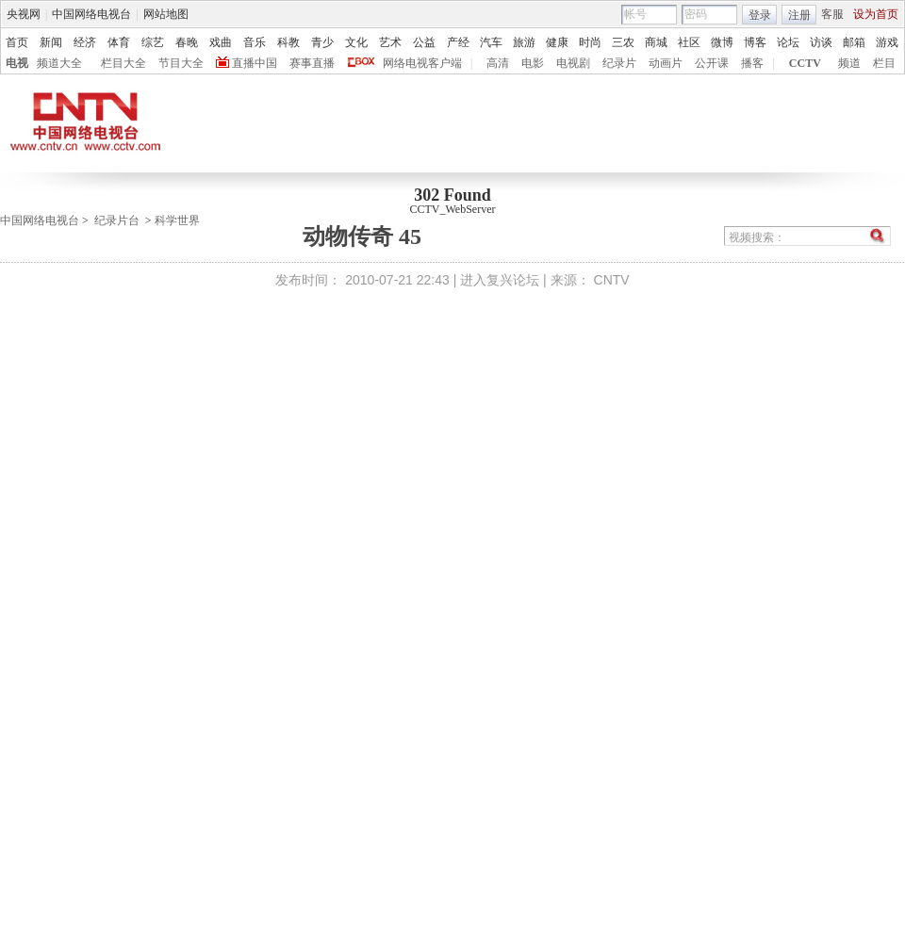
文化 (356, 42)
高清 (497, 63)
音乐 (254, 42)
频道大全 (59, 63)
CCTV (805, 63)
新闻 (51, 42)
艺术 (390, 42)
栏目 (884, 63)
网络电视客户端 (422, 63)
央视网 (24, 14)
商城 (656, 42)
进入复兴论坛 (499, 279)
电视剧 (573, 63)
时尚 (590, 42)
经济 (85, 42)
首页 (17, 42)
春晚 (186, 42)
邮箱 (854, 42)
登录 (760, 15)
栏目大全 (123, 63)
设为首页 (875, 14)
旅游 (524, 42)
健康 (557, 42)
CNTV (612, 279)
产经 (458, 42)
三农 (623, 42)
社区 (689, 42)
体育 (118, 42)
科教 (288, 42)
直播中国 (254, 63)
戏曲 (220, 42)
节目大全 (181, 63)
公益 (424, 42)
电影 (532, 63)
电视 (17, 63)
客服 (832, 14)
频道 (849, 63)
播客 (752, 63)
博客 (755, 42)
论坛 (788, 42)
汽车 (491, 42)
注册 (799, 15)
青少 (322, 42)
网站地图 (166, 14)
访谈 (821, 42)
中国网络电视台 (91, 14)
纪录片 (619, 63)
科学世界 (177, 220)
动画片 (666, 63)
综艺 (152, 42)
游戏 (887, 42)
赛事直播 (312, 63)
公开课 (712, 63)
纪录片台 (117, 220)
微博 (722, 42)
